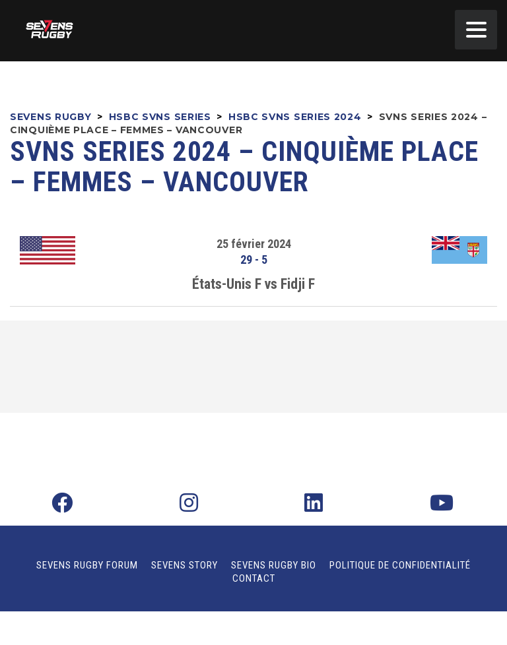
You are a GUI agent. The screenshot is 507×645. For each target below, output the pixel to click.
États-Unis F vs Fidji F (253, 284)
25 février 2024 (254, 244)
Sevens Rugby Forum (87, 565)
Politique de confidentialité (400, 565)
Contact (253, 578)
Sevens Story (184, 565)
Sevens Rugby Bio (273, 565)
